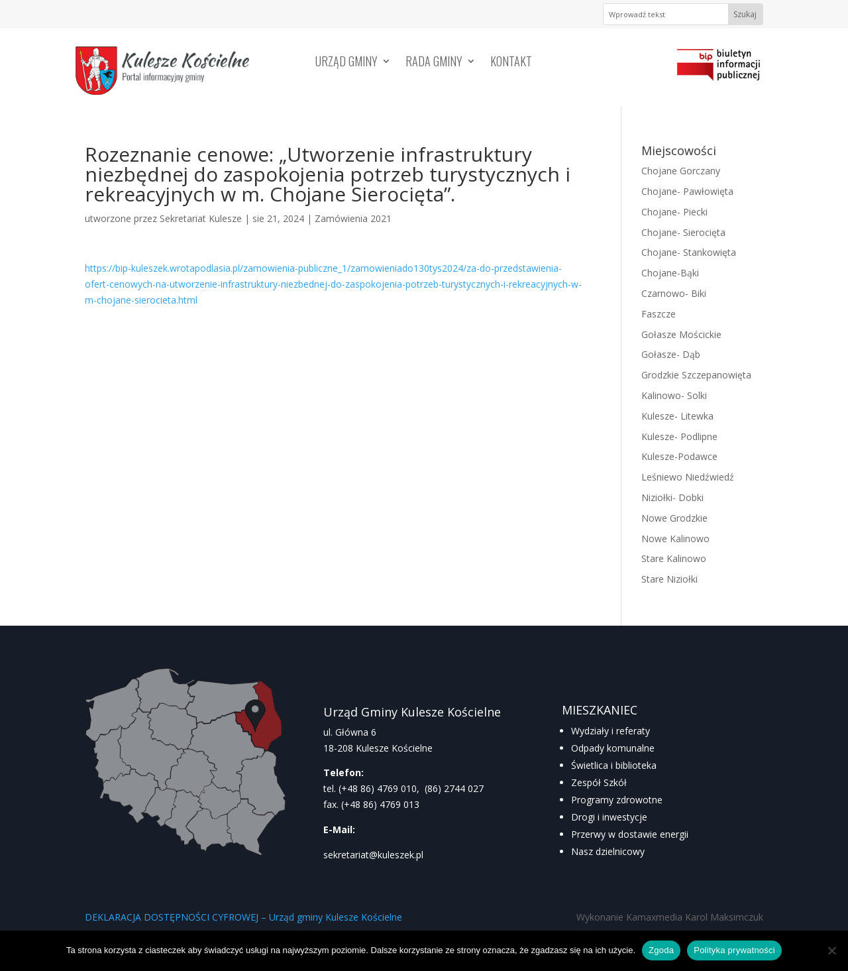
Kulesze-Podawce (679, 456)
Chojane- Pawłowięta (687, 191)
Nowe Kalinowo (675, 538)
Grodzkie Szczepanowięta (696, 375)
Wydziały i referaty (610, 730)
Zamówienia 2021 (353, 218)
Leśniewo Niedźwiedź (687, 477)
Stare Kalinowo (673, 558)
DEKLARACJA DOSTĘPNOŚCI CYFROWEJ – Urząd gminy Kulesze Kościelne (243, 917)
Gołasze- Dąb (670, 354)
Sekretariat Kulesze (201, 218)
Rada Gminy (433, 63)
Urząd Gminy (346, 63)
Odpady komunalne (613, 748)
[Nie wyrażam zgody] (831, 950)
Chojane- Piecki (674, 211)
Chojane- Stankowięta (688, 252)
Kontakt (511, 63)
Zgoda (661, 950)
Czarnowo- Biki (673, 293)
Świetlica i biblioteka (614, 765)
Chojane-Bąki (670, 272)
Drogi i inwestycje (609, 817)
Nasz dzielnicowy (608, 851)
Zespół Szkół (599, 782)
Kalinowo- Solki (674, 395)
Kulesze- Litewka (677, 416)
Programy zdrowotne (616, 799)
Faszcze (658, 314)
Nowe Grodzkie (674, 518)
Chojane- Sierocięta (683, 232)
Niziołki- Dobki (672, 497)
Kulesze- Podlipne (679, 436)
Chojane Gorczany (680, 170)
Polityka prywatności (734, 950)
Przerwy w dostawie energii (629, 834)
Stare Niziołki (669, 579)
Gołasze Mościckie (681, 334)
